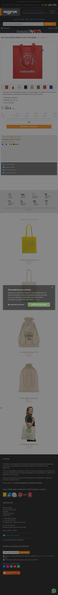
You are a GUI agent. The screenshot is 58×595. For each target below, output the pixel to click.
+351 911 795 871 (9, 525)
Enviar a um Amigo (9, 167)
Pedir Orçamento (28, 5)
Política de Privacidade (45, 556)
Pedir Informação (10, 164)
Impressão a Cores (8, 139)
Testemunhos (18, 5)
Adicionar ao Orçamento (29, 126)
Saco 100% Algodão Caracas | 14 (29, 260)
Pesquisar (49, 24)
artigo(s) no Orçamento (36, 19)
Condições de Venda (10, 172)
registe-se (17, 19)
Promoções (6, 28)
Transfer (17, 139)
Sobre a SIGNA (6, 5)
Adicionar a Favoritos (11, 170)
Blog (12, 5)
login (22, 19)
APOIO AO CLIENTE (12, 535)
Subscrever (24, 552)
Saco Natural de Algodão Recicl (29, 444)
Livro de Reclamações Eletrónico (13, 540)
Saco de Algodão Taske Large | (29, 398)
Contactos (37, 5)
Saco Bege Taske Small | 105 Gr (29, 352)
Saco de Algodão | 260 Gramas (29, 306)
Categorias (51, 28)
